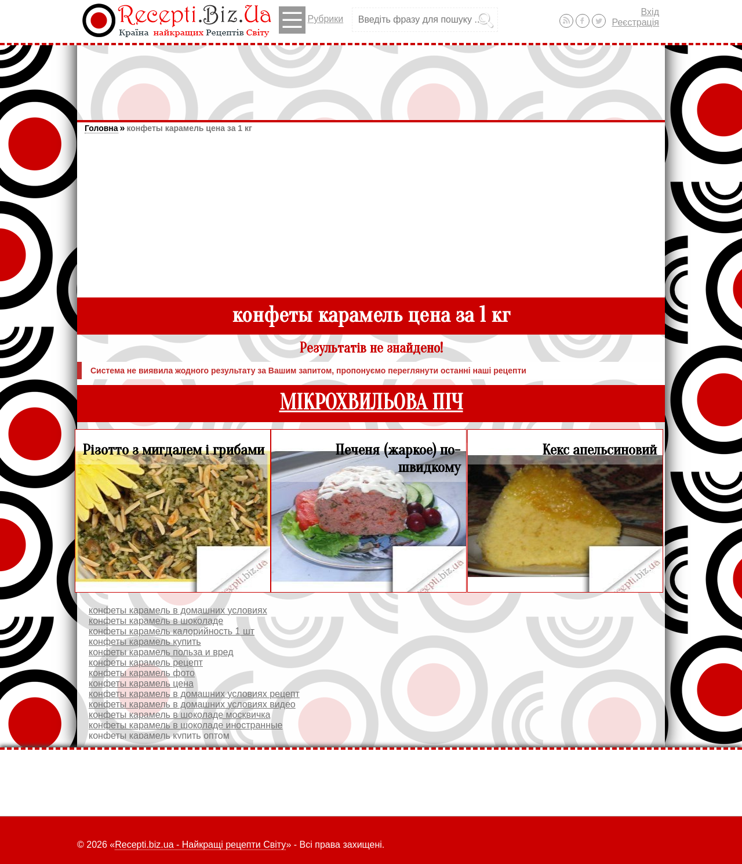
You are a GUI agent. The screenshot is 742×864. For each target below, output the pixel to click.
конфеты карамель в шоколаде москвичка (180, 715)
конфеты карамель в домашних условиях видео (192, 704)
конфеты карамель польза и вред (161, 652)
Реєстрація (635, 22)
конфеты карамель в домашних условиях (178, 610)
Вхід (650, 12)
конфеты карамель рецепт (146, 662)
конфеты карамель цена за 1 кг (189, 128)
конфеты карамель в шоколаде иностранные (185, 725)
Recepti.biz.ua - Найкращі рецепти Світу (200, 845)
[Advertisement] (371, 77)
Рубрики (311, 20)
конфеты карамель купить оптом (159, 735)
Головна (101, 128)
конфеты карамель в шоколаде (156, 621)
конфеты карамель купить (145, 642)
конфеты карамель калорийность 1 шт (171, 631)
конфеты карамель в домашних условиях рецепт (194, 694)
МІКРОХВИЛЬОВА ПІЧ (371, 402)
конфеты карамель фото (142, 673)
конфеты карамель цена (141, 683)
